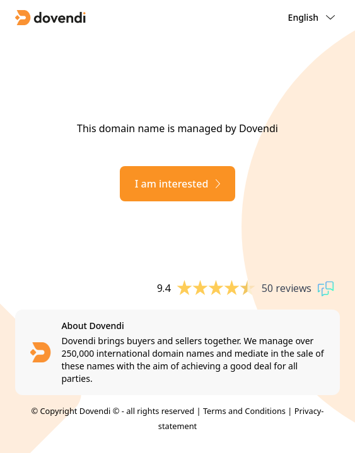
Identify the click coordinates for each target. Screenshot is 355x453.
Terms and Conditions (244, 411)
